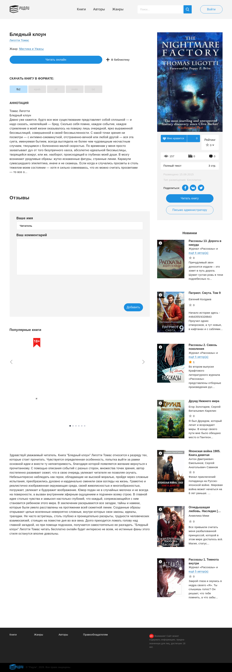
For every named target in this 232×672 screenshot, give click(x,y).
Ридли (26, 8)
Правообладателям (96, 634)
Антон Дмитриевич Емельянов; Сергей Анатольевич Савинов (203, 463)
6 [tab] (84, 426)
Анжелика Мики (199, 515)
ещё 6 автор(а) (198, 252)
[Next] (144, 362)
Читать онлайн (26, 59)
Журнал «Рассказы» (202, 248)
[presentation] (44, 287)
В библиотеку (65, 59)
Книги (81, 9)
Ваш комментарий (32, 235)
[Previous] (10, 362)
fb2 (21, 89)
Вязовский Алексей (22, 398)
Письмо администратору (189, 209)
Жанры (118, 9)
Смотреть (23, 409)
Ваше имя (25, 218)
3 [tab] (76, 426)
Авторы (99, 9)
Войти (211, 9)
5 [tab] (81, 426)
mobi (89, 89)
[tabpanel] (26, 376)
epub (43, 89)
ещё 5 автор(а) (198, 356)
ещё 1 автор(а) (19, 402)
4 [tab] (79, 426)
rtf (66, 89)
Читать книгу (190, 198)
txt (111, 89)
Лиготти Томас (20, 40)
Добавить (128, 307)
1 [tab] (70, 426)
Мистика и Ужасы (31, 48)
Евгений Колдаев (200, 299)
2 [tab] (73, 426)
